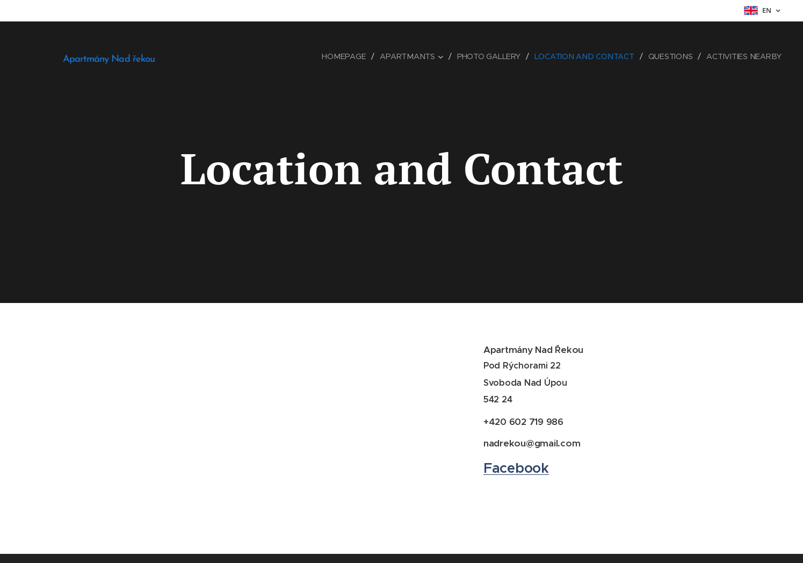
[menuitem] (346, 56)
